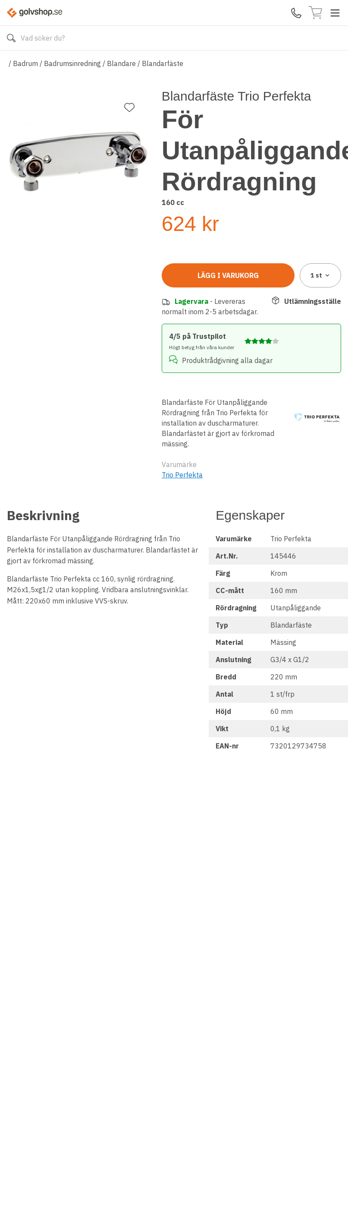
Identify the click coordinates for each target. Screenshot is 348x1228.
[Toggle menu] (335, 13)
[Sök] (11, 38)
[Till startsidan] (34, 13)
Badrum (25, 63)
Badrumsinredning (72, 63)
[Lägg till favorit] (129, 107)
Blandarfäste (162, 63)
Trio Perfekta (182, 474)
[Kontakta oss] (296, 13)
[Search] (174, 38)
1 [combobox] (320, 275)
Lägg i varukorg (228, 275)
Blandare (121, 63)
